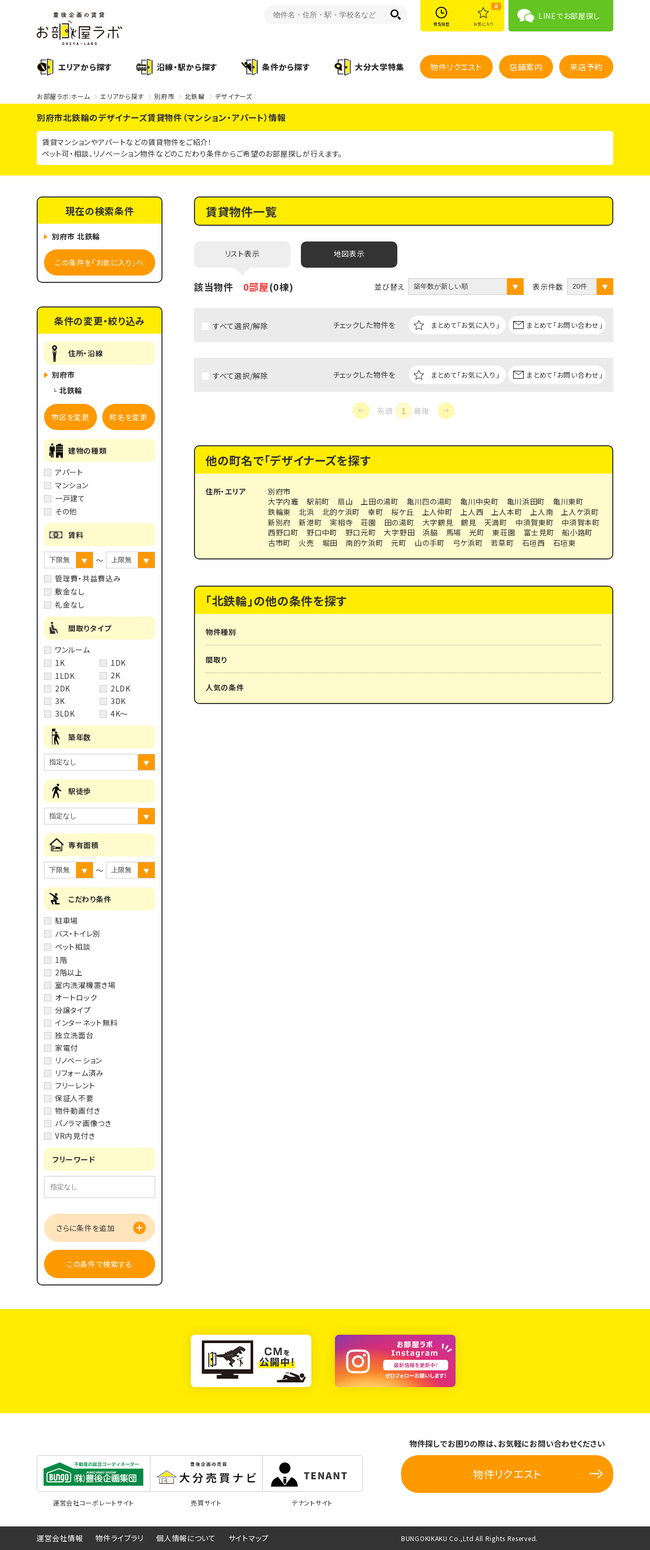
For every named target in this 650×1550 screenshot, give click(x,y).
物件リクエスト (456, 66)
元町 (398, 542)
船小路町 (577, 532)
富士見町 (539, 532)
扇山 (345, 501)
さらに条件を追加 (85, 1228)
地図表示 (349, 253)
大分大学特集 (379, 66)
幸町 (375, 512)
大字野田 (399, 532)
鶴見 (468, 522)
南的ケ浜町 (364, 542)
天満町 (495, 522)
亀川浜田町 (526, 501)
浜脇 (430, 532)
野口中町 (322, 532)
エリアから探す (85, 66)
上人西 (471, 512)
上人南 (541, 512)
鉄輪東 (279, 512)
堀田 (330, 542)
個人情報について (186, 1538)
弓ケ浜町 (468, 542)
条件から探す (285, 66)
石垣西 (533, 542)
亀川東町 (568, 501)
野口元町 (360, 532)
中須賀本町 (580, 522)
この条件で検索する (100, 1264)
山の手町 (430, 542)
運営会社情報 (60, 1538)
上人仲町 (437, 512)
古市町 (279, 542)
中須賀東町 (534, 522)
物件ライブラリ (119, 1538)
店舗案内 (526, 66)
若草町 (502, 542)
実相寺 (341, 522)
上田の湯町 (380, 501)
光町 (476, 532)
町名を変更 (129, 417)
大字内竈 (283, 501)
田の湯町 (399, 522)
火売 (306, 542)
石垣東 (564, 542)
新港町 (310, 522)
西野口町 (283, 532)
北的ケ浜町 (341, 512)
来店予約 (586, 66)
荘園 (368, 522)
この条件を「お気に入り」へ (99, 262)
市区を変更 (70, 417)
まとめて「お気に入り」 (465, 325)
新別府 (279, 522)
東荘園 (503, 532)
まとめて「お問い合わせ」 (564, 325)
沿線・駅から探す (187, 66)
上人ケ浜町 (580, 512)
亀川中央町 (479, 501)
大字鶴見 (437, 522)
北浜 (306, 512)
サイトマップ (249, 1538)
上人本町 (506, 512)
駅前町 (318, 501)
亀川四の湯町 (429, 501)
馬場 (453, 532)
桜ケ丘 (402, 512)
